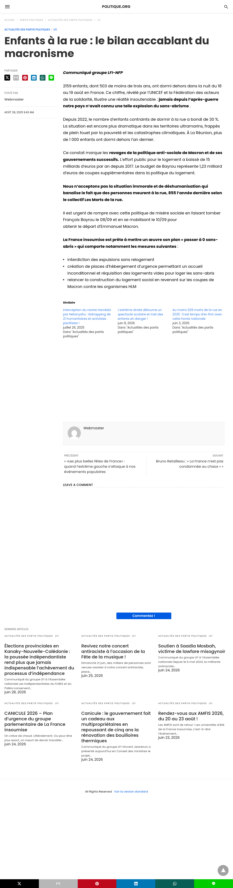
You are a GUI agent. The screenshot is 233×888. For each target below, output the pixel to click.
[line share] (51, 78)
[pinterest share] (25, 78)
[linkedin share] (34, 78)
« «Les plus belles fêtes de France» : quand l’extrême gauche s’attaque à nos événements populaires (99, 466)
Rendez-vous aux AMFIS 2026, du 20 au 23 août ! (191, 716)
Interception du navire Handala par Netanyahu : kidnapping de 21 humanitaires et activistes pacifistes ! (87, 316)
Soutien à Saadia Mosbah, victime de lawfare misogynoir (191, 648)
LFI (99, 20)
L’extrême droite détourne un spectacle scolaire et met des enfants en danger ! (140, 314)
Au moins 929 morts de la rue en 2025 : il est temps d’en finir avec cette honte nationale (197, 314)
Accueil (9, 20)
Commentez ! (143, 615)
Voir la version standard (131, 791)
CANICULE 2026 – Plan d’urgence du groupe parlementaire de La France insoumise (34, 721)
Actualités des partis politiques (70, 20)
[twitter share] (7, 78)
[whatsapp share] (42, 78)
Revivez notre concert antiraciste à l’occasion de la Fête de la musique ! (113, 651)
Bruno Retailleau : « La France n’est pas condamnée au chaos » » (190, 464)
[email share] (16, 78)
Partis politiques (31, 20)
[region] (143, 381)
